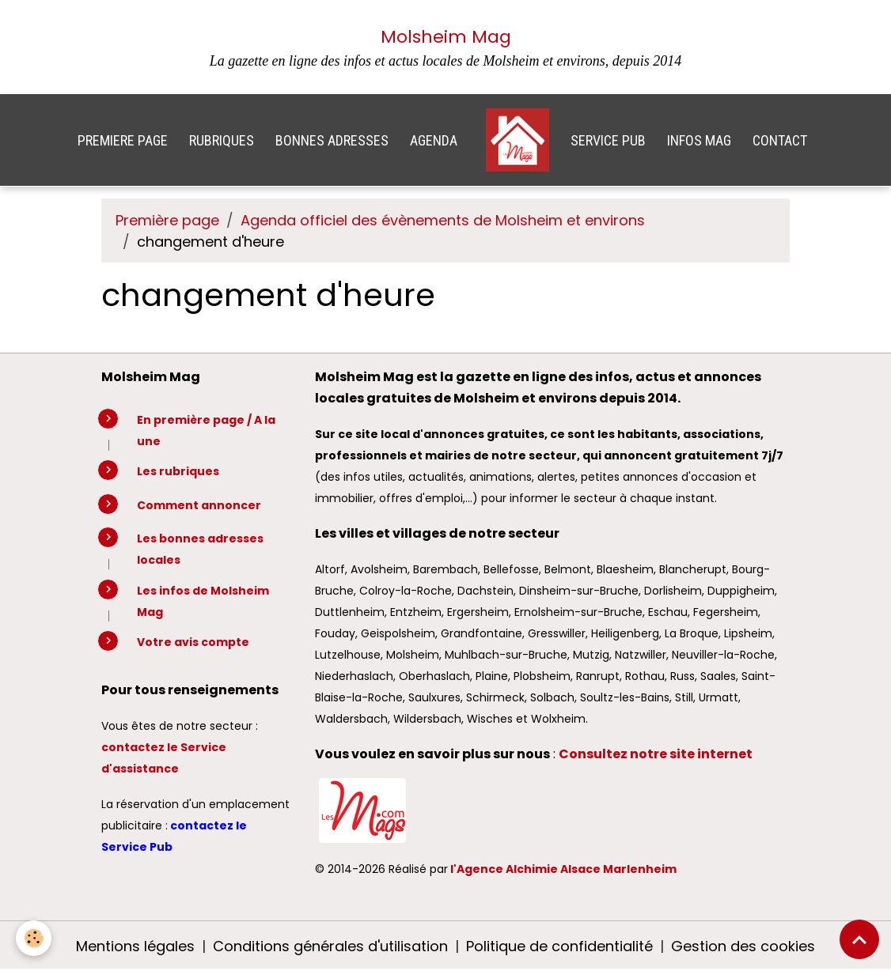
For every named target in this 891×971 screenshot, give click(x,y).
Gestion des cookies (743, 946)
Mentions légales (135, 946)
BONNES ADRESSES (332, 140)
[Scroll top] (859, 939)
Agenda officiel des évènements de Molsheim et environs (443, 220)
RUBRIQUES (221, 140)
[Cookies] (33, 938)
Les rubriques (178, 471)
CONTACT (780, 140)
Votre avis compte (193, 642)
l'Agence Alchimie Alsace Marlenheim (563, 869)
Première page (167, 220)
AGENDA (433, 140)
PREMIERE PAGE (123, 140)
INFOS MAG (699, 140)
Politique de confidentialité (559, 946)
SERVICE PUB (608, 140)
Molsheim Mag (446, 37)
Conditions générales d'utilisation (330, 946)
